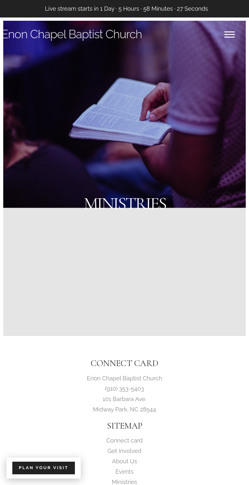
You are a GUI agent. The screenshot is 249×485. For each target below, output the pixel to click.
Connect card (124, 440)
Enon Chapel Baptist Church (71, 34)
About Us (124, 461)
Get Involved (124, 450)
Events (124, 471)
